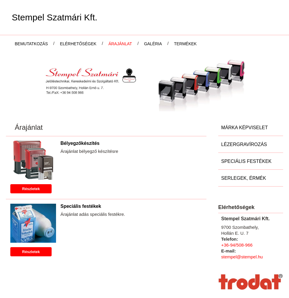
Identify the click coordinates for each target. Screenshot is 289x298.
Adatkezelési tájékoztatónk (82, 291)
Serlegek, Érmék (243, 140)
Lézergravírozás (244, 106)
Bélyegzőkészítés (80, 105)
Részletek (31, 151)
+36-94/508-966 (236, 207)
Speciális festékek (80, 168)
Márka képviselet (244, 89)
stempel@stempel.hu (242, 218)
